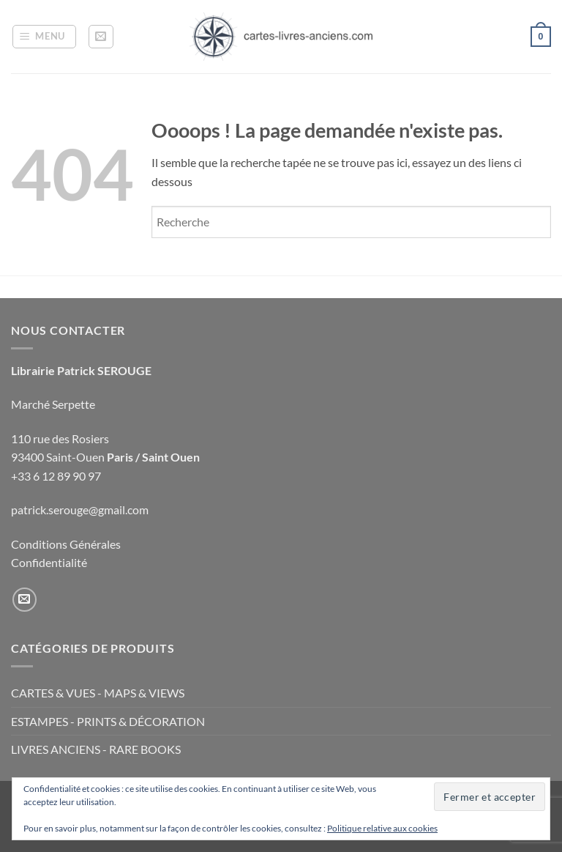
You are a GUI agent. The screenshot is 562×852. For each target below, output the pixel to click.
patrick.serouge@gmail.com (80, 509)
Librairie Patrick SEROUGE (81, 370)
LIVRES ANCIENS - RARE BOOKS (96, 749)
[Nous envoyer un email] (24, 600)
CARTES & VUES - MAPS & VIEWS (97, 693)
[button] (44, 36)
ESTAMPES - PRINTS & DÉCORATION (108, 721)
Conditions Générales (66, 544)
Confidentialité (49, 562)
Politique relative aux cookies (382, 828)
